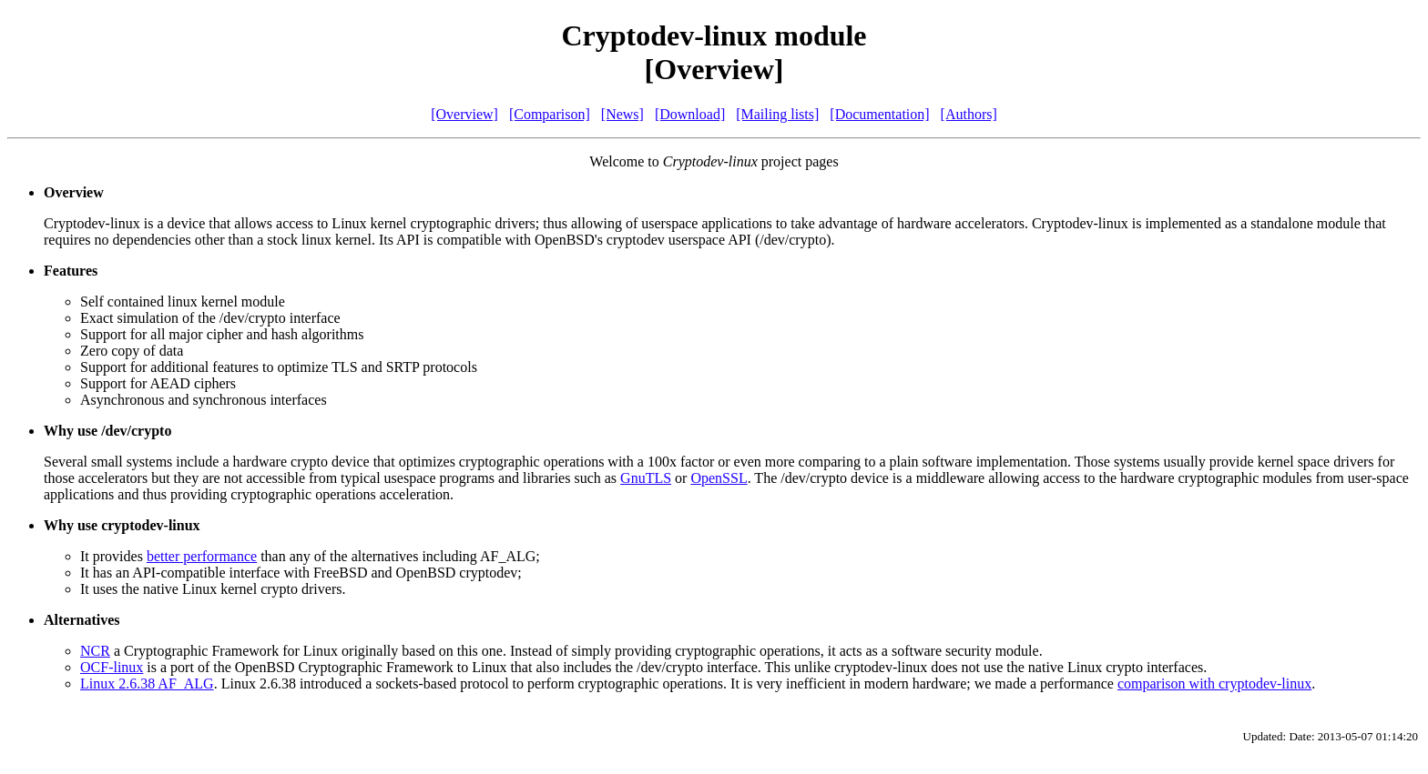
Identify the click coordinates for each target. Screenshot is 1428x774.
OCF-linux (111, 667)
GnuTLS (645, 478)
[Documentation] (879, 114)
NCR (95, 650)
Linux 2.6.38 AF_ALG (147, 683)
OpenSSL (718, 478)
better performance (202, 556)
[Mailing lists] (777, 114)
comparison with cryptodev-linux (1214, 683)
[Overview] (464, 114)
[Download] (690, 114)
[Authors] (969, 114)
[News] (622, 114)
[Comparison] (549, 114)
